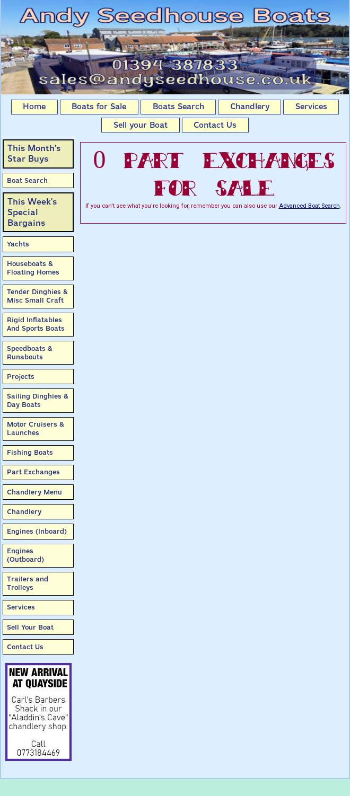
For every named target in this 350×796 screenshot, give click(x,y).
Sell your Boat (140, 125)
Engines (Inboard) (37, 531)
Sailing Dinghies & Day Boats (37, 400)
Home (34, 106)
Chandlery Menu (34, 492)
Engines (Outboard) (25, 555)
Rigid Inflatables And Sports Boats (36, 324)
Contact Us (215, 125)
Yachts (18, 244)
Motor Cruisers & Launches (35, 428)
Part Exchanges (33, 472)
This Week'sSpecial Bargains (32, 212)
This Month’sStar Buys (33, 153)
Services (311, 106)
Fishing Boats (30, 452)
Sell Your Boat (30, 627)
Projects (20, 377)
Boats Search (178, 106)
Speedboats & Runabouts (29, 352)
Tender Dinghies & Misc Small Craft (37, 296)
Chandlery (249, 106)
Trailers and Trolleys (27, 583)
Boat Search (27, 180)
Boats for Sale (99, 106)
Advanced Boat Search (309, 205)
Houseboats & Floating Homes (33, 268)
